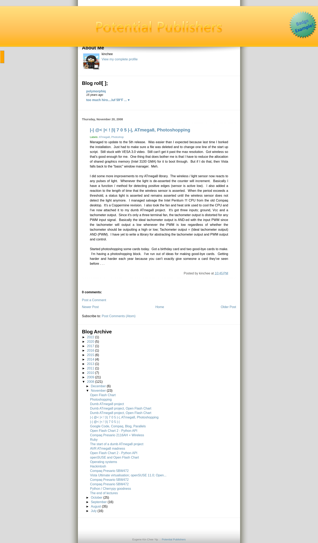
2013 (90, 364)
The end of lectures (104, 493)
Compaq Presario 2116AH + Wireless (117, 435)
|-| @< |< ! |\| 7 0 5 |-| (105, 422)
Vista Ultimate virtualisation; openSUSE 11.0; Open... (128, 475)
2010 (90, 372)
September (99, 502)
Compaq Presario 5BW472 (109, 471)
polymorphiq (96, 91)
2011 (90, 368)
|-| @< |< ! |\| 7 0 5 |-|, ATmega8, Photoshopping (140, 129)
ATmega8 (104, 137)
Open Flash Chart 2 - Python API (113, 430)
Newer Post (90, 307)
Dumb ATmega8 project (107, 404)
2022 (90, 337)
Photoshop (117, 137)
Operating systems (103, 462)
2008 (90, 381)
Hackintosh (98, 466)
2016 (90, 350)
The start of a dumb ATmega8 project (116, 444)
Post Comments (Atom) (118, 316)
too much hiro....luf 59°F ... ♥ (108, 100)
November (98, 390)
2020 (90, 341)
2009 (90, 377)
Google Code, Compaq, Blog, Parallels (118, 426)
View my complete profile (120, 59)
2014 (90, 359)
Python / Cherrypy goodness (110, 488)
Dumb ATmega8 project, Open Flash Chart (120, 408)
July (94, 511)
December (98, 386)
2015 (90, 355)
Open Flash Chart (103, 395)
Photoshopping (101, 399)
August (96, 506)
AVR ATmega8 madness (107, 448)
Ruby (94, 439)
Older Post (228, 307)
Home (159, 307)
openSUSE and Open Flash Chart (114, 457)
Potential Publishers (174, 539)
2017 (90, 346)
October (96, 497)
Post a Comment (94, 300)
